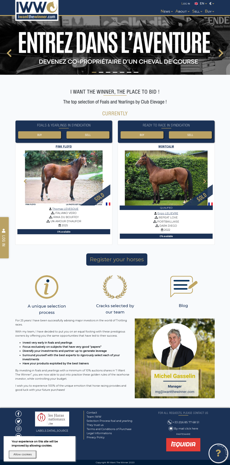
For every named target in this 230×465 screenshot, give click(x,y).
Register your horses (117, 260)
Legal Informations (99, 433)
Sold (99, 197)
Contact (92, 412)
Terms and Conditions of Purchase (109, 429)
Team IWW (94, 416)
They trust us (95, 425)
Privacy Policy (96, 437)
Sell (88, 135)
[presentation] (9, 55)
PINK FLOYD (64, 147)
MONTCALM (166, 147)
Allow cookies (22, 454)
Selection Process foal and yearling (109, 420)
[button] (166, 8)
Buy (39, 135)
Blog (183, 306)
